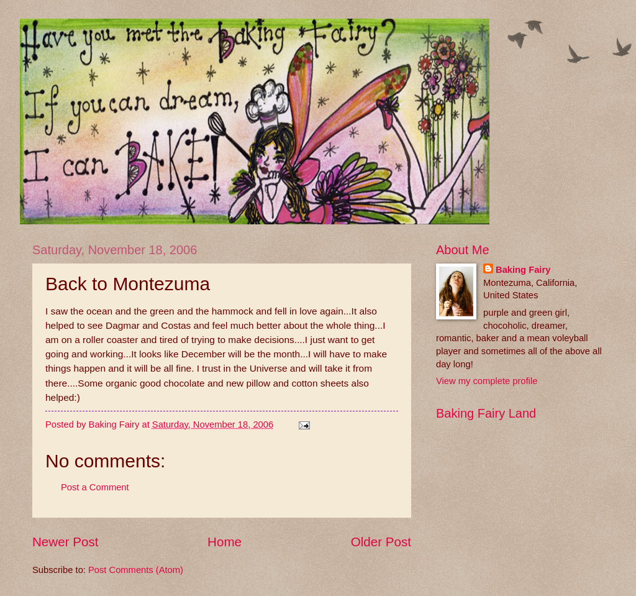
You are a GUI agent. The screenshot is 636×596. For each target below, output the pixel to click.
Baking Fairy (523, 270)
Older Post (381, 541)
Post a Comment (95, 487)
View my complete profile (486, 381)
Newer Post (65, 541)
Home (224, 541)
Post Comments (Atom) (135, 570)
